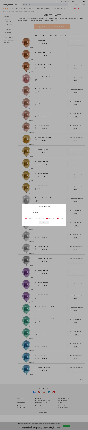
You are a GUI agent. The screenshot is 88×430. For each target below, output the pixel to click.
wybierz (44, 222)
